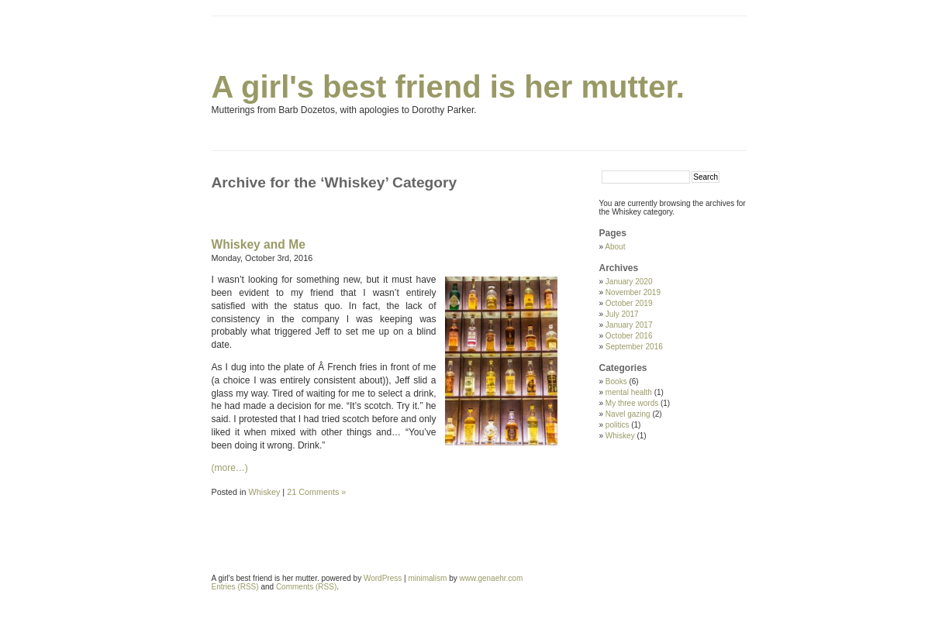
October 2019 (629, 303)
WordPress (383, 578)
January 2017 (629, 325)
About (615, 246)
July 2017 (622, 314)
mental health (629, 392)
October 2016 (629, 336)
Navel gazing (628, 414)
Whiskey (265, 492)
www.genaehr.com (491, 578)
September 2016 (634, 346)
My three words (632, 403)
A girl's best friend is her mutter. (448, 87)
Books (616, 381)
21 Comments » (316, 492)
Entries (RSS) (235, 586)
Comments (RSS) (306, 586)
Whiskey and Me (258, 244)
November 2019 (633, 292)
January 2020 (629, 281)
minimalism (427, 578)
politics (618, 425)
